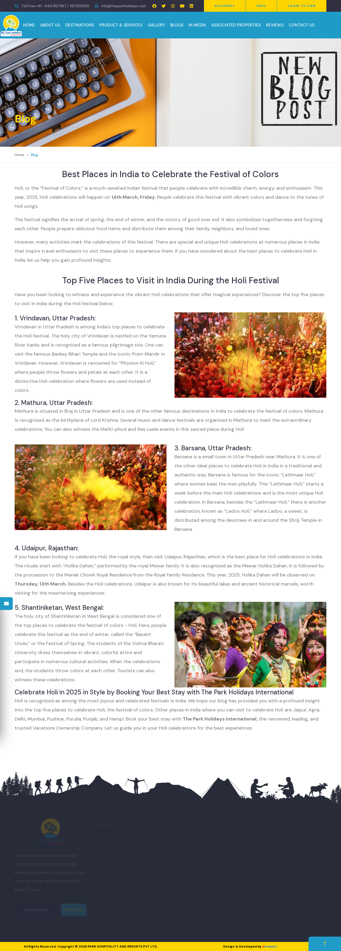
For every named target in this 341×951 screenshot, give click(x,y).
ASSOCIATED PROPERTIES (236, 25)
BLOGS (176, 25)
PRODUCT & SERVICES (120, 25)
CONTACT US (301, 25)
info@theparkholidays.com (123, 6)
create (270, 946)
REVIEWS (274, 25)
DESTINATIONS (79, 25)
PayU (261, 6)
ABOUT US (50, 25)
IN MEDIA (197, 25)
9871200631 (79, 6)
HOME (29, 25)
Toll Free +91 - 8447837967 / (44, 6)
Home (19, 155)
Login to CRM (302, 6)
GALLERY (156, 25)
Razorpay (225, 6)
